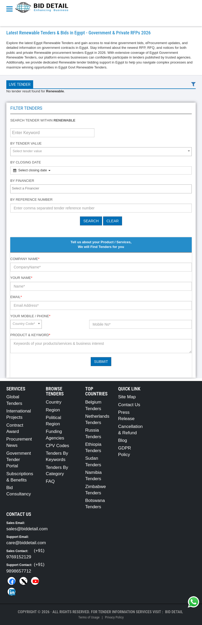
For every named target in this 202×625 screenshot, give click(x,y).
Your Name (21, 278)
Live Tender (20, 84)
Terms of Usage (88, 617)
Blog (122, 440)
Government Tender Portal (18, 460)
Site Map (127, 396)
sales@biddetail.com (27, 528)
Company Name (24, 259)
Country (54, 402)
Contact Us (129, 404)
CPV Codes (57, 445)
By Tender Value (26, 143)
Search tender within (42, 120)
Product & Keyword (30, 335)
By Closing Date (25, 162)
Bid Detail (174, 612)
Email (16, 297)
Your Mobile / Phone (30, 316)
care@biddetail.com (26, 542)
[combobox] (101, 151)
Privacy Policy (114, 617)
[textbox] (102, 188)
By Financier (22, 181)
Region (53, 409)
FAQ (50, 481)
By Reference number (31, 200)
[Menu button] (10, 8)
